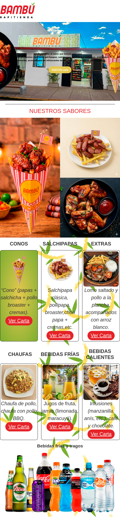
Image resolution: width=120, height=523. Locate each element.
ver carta (19, 321)
